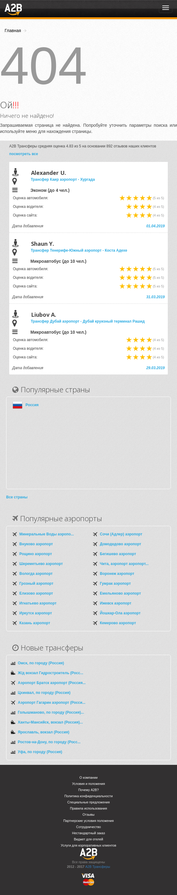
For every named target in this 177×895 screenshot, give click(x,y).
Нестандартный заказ (88, 833)
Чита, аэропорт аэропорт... (124, 564)
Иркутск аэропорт (35, 613)
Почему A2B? (88, 790)
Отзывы (88, 814)
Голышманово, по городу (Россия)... (51, 712)
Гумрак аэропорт (115, 583)
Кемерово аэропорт (118, 623)
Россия (32, 405)
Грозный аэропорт (36, 583)
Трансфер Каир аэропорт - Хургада (63, 179)
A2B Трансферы (97, 866)
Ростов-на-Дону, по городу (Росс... (49, 742)
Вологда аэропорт (36, 573)
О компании (89, 777)
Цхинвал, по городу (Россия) (44, 693)
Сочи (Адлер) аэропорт (121, 534)
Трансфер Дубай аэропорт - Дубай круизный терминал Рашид (88, 321)
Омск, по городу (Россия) (41, 663)
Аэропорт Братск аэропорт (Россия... (52, 683)
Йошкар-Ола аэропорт (120, 613)
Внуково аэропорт (36, 544)
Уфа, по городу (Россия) (40, 752)
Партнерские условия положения (88, 821)
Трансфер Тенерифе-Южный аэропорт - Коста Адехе (79, 250)
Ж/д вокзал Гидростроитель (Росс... (50, 673)
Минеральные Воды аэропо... (46, 534)
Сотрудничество (88, 827)
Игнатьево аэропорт (38, 603)
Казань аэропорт (34, 623)
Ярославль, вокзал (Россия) (43, 732)
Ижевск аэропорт (115, 603)
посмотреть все (23, 154)
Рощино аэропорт (35, 554)
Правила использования (88, 808)
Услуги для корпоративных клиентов (88, 845)
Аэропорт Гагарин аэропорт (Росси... (51, 702)
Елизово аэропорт (36, 593)
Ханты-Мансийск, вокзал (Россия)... (50, 722)
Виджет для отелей (88, 839)
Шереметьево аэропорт (41, 564)
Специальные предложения (88, 802)
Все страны (16, 497)
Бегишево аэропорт (118, 554)
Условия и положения (88, 784)
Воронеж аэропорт (117, 573)
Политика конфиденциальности (88, 796)
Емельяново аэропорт (120, 593)
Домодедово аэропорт (120, 544)
